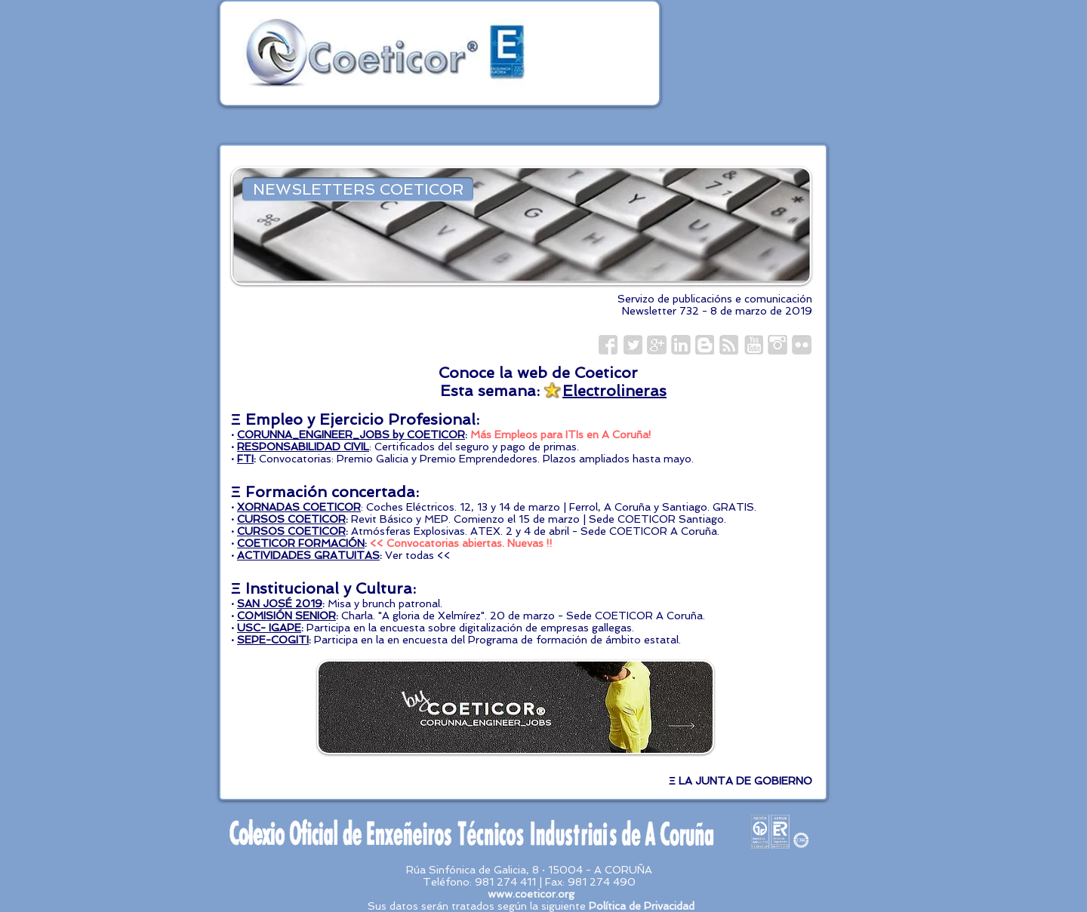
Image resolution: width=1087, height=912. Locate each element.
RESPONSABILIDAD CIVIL (303, 447)
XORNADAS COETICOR (299, 507)
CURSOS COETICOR (291, 519)
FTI (245, 459)
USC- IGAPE (269, 628)
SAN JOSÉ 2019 (279, 603)
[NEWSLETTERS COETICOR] (357, 189)
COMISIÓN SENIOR (286, 616)
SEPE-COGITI (273, 640)
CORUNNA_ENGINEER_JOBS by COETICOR (351, 434)
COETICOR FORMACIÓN (301, 543)
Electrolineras (614, 391)
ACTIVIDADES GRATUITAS (308, 555)
